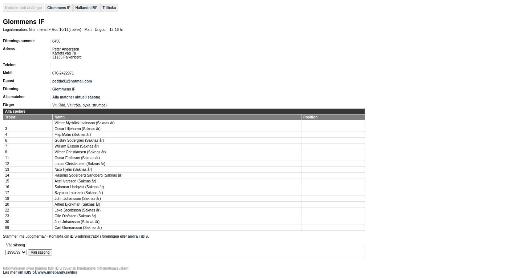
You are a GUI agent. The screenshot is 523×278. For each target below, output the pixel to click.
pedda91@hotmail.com (72, 81)
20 (7, 204)
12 (7, 164)
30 (7, 222)
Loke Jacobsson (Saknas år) (77, 210)
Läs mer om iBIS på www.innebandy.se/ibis (40, 272)
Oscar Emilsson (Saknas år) (77, 158)
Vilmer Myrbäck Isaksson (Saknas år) (84, 123)
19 (7, 199)
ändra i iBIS (138, 236)
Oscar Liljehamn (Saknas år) (77, 129)
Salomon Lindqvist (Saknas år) (79, 187)
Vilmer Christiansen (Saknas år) (80, 152)
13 (7, 170)
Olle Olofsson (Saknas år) (75, 216)
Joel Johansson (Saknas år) (77, 222)
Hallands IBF (87, 8)
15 (7, 181)
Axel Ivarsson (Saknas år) (75, 181)
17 (7, 193)
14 (7, 175)
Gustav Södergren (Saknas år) (79, 140)
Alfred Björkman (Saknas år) (77, 204)
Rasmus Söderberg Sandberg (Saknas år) (88, 175)
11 (7, 158)
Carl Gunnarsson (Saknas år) (78, 228)
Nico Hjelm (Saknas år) (73, 170)
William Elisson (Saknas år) (76, 146)
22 (7, 210)
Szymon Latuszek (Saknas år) (78, 193)
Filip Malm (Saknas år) (72, 135)
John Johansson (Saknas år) (77, 199)
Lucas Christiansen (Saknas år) (79, 164)
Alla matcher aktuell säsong (76, 97)
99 (7, 228)
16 (7, 187)
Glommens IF (58, 8)
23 (7, 216)
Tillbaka (109, 8)
